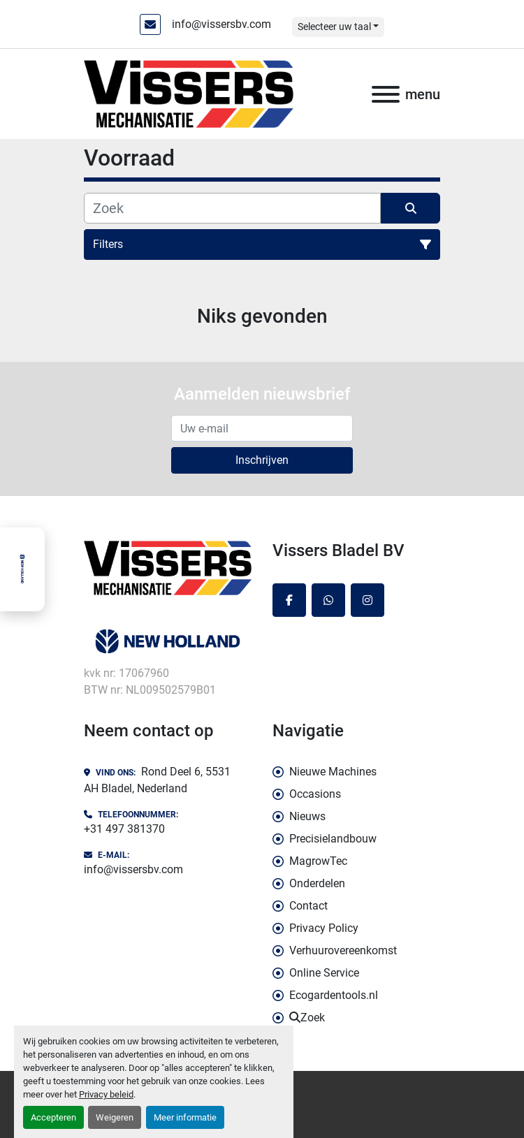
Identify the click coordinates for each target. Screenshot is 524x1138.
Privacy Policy (323, 928)
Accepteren (53, 1117)
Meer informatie (185, 1117)
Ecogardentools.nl (333, 995)
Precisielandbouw (333, 838)
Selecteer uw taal (334, 26)
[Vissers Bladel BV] (168, 567)
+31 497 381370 (124, 829)
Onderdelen (317, 883)
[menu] (386, 94)
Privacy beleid (106, 1094)
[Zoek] (232, 208)
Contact (308, 905)
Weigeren (114, 1117)
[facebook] (289, 600)
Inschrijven (262, 460)
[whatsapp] (328, 600)
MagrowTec (318, 861)
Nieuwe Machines (333, 771)
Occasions (315, 794)
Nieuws (307, 816)
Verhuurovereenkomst (343, 950)
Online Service (324, 972)
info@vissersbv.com (221, 24)
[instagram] (367, 600)
